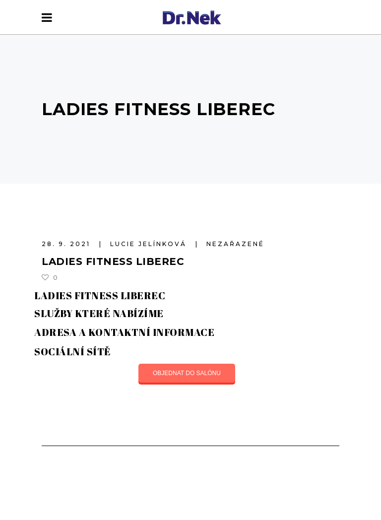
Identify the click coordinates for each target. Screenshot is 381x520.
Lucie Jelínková (150, 244)
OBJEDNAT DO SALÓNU (187, 373)
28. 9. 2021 (67, 244)
